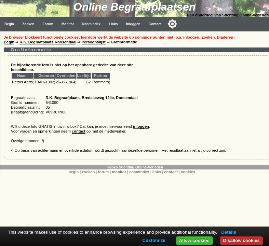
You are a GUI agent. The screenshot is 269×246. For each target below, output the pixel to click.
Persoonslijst (94, 42)
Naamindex (91, 24)
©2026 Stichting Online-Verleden (135, 167)
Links (113, 24)
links (156, 172)
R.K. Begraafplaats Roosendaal (47, 42)
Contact (155, 24)
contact (78, 131)
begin (74, 172)
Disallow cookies (241, 240)
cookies (188, 172)
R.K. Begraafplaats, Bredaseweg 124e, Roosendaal (91, 98)
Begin (9, 24)
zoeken (88, 172)
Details (228, 232)
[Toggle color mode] (172, 24)
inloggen (141, 126)
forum (103, 172)
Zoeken (28, 24)
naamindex (139, 172)
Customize (153, 240)
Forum (47, 24)
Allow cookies (194, 240)
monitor (119, 172)
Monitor (68, 24)
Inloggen (133, 24)
